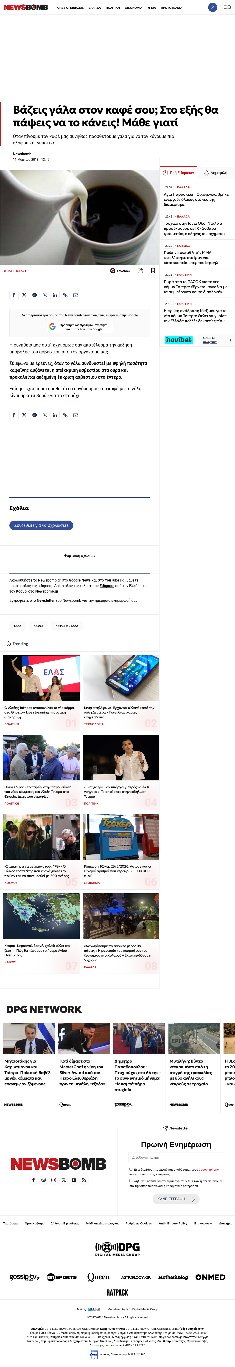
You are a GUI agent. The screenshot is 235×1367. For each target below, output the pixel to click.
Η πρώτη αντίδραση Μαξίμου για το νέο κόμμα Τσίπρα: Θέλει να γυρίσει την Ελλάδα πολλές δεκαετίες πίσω (196, 315)
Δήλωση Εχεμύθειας (64, 1223)
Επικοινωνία (203, 1223)
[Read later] (153, 270)
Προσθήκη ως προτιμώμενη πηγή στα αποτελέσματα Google (78, 327)
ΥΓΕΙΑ (151, 7)
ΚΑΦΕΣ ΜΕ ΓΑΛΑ (67, 626)
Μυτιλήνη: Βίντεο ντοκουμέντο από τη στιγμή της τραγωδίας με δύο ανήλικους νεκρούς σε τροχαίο (191, 1072)
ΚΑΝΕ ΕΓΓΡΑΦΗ (176, 1199)
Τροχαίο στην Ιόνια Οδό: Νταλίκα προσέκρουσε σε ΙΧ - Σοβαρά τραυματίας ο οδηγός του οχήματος (194, 228)
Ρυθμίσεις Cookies (139, 1223)
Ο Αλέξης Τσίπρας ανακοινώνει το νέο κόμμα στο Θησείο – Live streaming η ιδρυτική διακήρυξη (39, 712)
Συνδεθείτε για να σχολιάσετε (41, 525)
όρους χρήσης (209, 1169)
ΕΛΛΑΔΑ (95, 7)
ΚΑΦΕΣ (38, 626)
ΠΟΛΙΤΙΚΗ (113, 7)
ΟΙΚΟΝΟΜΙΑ (133, 7)
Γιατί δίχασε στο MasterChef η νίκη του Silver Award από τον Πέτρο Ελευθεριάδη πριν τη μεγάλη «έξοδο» (82, 1072)
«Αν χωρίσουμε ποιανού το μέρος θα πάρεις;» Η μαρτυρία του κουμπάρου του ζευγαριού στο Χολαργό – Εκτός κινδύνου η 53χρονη (117, 953)
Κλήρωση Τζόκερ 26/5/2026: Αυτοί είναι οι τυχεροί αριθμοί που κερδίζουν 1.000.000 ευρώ (117, 871)
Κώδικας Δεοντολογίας (102, 1223)
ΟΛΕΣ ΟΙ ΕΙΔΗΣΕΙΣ (70, 7)
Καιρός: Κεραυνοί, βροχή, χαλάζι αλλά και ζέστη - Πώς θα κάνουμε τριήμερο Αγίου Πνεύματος (37, 950)
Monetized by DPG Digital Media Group (133, 1309)
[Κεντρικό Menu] (227, 7)
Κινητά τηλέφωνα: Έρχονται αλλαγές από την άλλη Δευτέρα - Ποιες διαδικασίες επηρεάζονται (119, 712)
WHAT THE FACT (15, 270)
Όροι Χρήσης (34, 1223)
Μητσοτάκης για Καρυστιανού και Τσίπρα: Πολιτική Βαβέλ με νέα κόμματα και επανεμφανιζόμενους (27, 1072)
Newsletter (46, 600)
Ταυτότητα (10, 1223)
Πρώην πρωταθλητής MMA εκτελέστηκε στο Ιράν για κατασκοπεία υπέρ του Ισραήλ (191, 257)
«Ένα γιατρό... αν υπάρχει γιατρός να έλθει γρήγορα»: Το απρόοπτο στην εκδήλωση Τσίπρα (117, 792)
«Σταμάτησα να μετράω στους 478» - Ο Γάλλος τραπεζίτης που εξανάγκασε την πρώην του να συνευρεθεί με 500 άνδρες (36, 871)
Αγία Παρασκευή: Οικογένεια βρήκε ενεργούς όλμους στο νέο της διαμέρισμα (196, 199)
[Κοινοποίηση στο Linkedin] (55, 295)
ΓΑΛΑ (17, 626)
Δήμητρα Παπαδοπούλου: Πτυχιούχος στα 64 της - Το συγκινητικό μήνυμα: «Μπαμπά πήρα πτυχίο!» (138, 1075)
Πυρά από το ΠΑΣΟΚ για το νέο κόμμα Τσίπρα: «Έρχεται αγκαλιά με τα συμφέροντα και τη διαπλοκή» (195, 286)
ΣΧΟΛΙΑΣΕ (120, 270)
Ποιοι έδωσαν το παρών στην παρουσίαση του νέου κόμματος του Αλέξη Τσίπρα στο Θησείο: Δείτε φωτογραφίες (37, 792)
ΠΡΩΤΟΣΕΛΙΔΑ (171, 7)
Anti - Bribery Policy (173, 1223)
